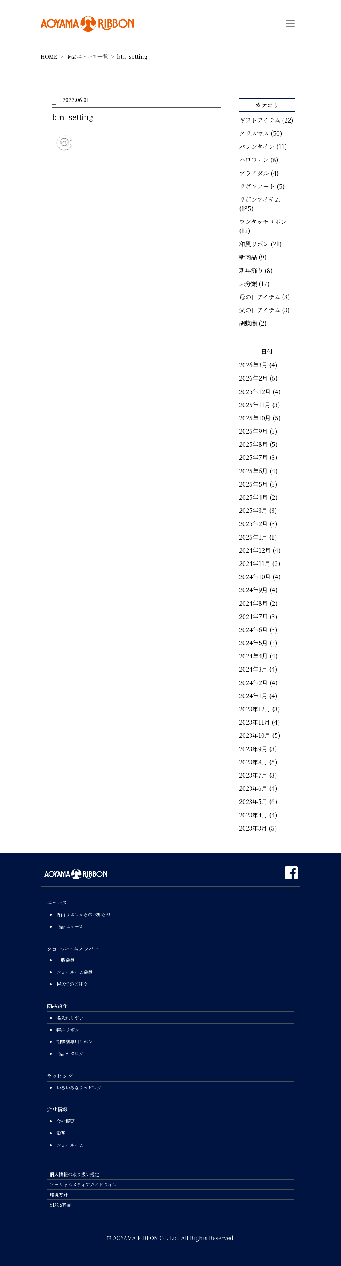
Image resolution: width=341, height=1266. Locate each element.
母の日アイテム (259, 297)
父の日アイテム (259, 310)
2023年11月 (254, 722)
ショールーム (70, 1145)
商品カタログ (70, 1053)
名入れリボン (70, 1017)
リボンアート (257, 186)
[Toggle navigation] (290, 24)
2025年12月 (255, 391)
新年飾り (251, 270)
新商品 (248, 257)
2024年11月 (255, 563)
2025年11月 (255, 404)
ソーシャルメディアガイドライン (83, 1184)
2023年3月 (253, 828)
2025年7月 (253, 457)
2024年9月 (253, 589)
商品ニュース (69, 926)
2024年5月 (253, 642)
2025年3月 (253, 510)
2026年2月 (253, 378)
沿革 (60, 1133)
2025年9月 (253, 431)
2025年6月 (253, 471)
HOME (49, 56)
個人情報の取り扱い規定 (74, 1174)
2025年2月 (253, 523)
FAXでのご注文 (72, 984)
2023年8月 (253, 762)
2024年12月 (255, 550)
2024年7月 (253, 616)
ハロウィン (254, 159)
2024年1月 (253, 695)
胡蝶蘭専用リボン (74, 1041)
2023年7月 (253, 775)
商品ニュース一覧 (87, 56)
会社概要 (65, 1121)
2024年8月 (253, 603)
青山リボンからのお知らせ (83, 914)
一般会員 (65, 960)
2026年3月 (253, 365)
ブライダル (254, 173)
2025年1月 (253, 537)
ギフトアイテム (259, 120)
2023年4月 (253, 815)
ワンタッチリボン (263, 221)
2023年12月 (255, 709)
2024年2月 (253, 682)
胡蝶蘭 (248, 323)
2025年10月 (255, 418)
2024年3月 (253, 669)
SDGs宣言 (60, 1204)
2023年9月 (253, 748)
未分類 (248, 283)
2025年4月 (253, 497)
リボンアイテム (259, 199)
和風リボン (254, 244)
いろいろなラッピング (79, 1087)
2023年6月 (253, 788)
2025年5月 (253, 484)
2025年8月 (253, 444)
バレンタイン (257, 146)
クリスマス (254, 133)
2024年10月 (255, 576)
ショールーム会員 (74, 972)
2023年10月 (255, 735)
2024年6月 (253, 629)
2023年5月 (253, 801)
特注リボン (67, 1029)
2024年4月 (253, 656)
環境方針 (59, 1194)
